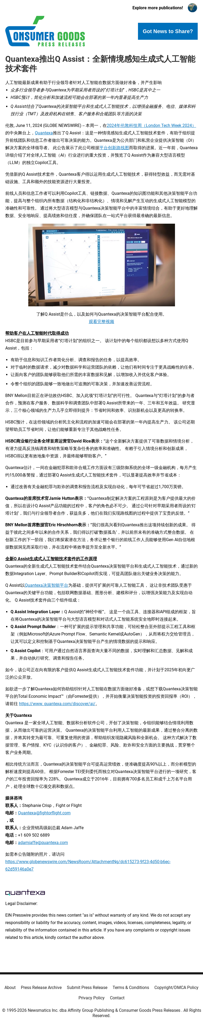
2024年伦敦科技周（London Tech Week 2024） (151, 125)
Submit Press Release (87, 987)
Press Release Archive (41, 987)
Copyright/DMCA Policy (176, 987)
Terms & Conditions (131, 987)
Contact (117, 997)
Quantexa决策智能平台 (46, 585)
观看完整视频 (101, 321)
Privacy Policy (92, 997)
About (10, 987)
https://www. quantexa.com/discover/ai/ (57, 703)
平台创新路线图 (114, 147)
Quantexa (44, 132)
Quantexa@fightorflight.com (44, 812)
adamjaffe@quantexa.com (43, 842)
